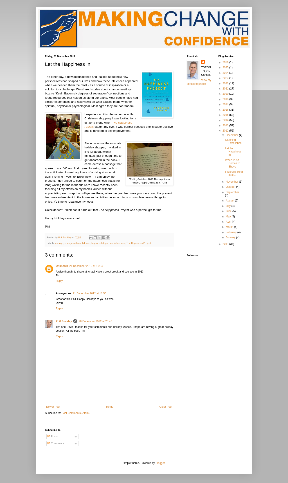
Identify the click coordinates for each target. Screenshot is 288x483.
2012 (226, 130)
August (230, 200)
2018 (226, 99)
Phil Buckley (64, 321)
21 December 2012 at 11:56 (89, 293)
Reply (59, 280)
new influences (117, 243)
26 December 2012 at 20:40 (95, 321)
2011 (226, 244)
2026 (226, 62)
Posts (52, 436)
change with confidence (77, 243)
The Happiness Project (138, 243)
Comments (55, 443)
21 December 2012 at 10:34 (86, 266)
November (232, 181)
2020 (226, 93)
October (231, 186)
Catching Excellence (233, 141)
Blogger (160, 463)
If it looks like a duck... (234, 173)
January (231, 237)
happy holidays (99, 243)
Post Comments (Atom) (75, 413)
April (229, 221)
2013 (226, 125)
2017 (226, 104)
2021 (226, 88)
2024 (226, 72)
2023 (226, 78)
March (230, 226)
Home (109, 406)
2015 (226, 114)
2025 (226, 67)
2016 (226, 109)
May (229, 216)
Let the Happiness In (233, 152)
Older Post (165, 406)
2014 (226, 120)
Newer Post (53, 406)
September (232, 192)
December (232, 135)
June (229, 211)
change (59, 243)
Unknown (62, 266)
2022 (226, 83)
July (228, 206)
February (231, 232)
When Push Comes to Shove (232, 163)
